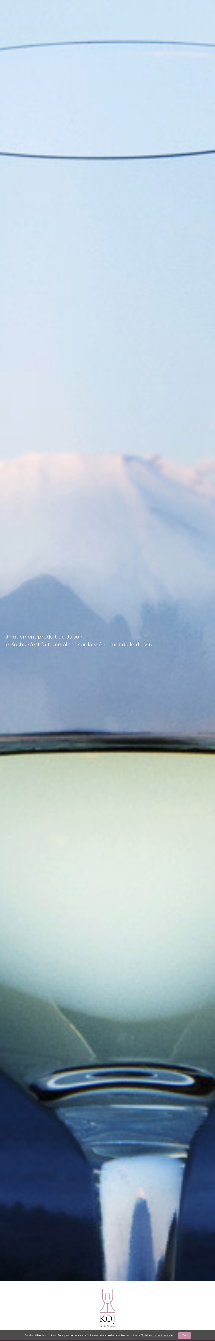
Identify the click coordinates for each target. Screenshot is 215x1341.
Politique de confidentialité (158, 1335)
